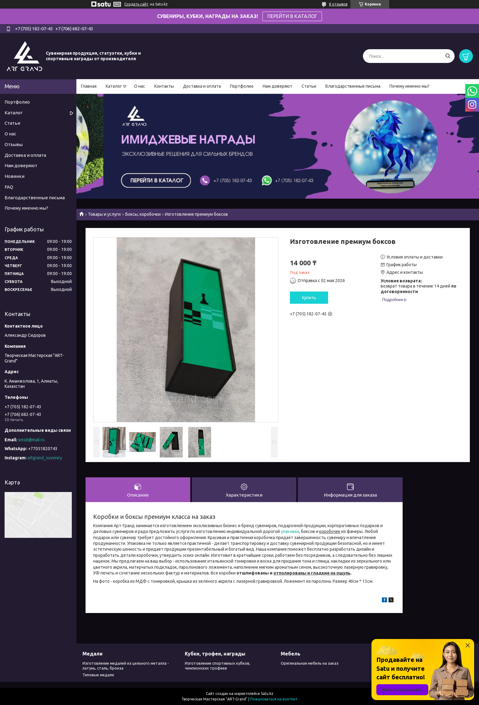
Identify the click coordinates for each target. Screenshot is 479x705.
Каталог (114, 86)
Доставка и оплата (202, 86)
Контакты (164, 86)
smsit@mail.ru (31, 439)
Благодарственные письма (352, 86)
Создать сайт (136, 4)
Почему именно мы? (409, 86)
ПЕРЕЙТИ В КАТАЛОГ (292, 16)
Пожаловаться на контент (274, 699)
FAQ (9, 186)
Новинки (14, 176)
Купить (309, 297)
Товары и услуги (104, 214)
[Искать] (448, 56)
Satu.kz (267, 694)
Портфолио (242, 86)
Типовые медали (98, 675)
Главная (89, 86)
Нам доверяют (277, 86)
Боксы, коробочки (143, 214)
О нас (139, 86)
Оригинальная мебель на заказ (309, 663)
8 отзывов (338, 4)
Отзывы (14, 144)
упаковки (290, 531)
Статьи (309, 86)
